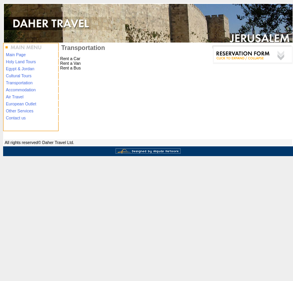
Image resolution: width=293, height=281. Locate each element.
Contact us (16, 118)
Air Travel (14, 96)
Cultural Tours (19, 75)
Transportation (19, 82)
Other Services (19, 110)
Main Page (16, 54)
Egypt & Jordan (20, 68)
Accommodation (21, 89)
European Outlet (21, 103)
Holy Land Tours (21, 61)
